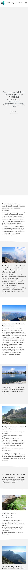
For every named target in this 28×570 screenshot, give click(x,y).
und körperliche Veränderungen (12, 391)
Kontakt (14, 111)
